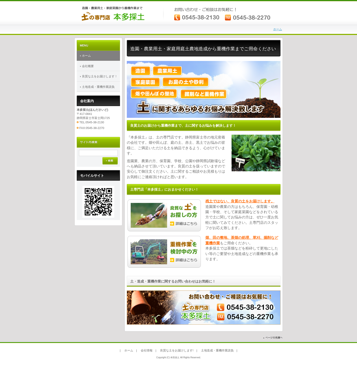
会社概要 (88, 66)
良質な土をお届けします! (177, 350)
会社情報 (147, 350)
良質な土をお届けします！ (99, 76)
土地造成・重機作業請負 (98, 86)
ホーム (277, 29)
